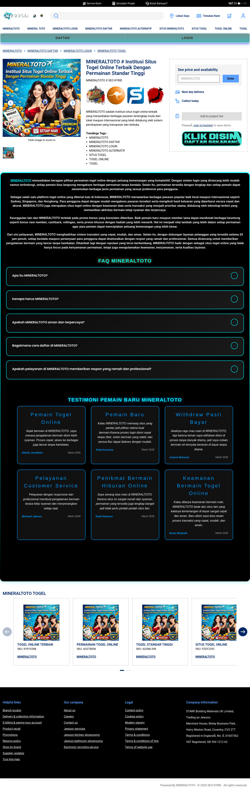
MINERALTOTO (11, 28)
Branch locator (12, 715)
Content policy (134, 715)
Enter (230, 78)
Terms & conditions (137, 739)
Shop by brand (12, 752)
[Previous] (7, 636)
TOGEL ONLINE (223, 28)
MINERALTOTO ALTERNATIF (136, 28)
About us (69, 715)
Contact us (71, 727)
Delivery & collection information (23, 721)
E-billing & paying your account (22, 727)
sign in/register (203, 125)
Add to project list (211, 116)
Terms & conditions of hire (142, 746)
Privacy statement (136, 733)
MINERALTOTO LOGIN (65, 28)
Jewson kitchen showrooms (82, 739)
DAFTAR (63, 38)
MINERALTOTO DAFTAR (98, 28)
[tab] (122, 675)
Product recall (12, 733)
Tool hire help (11, 764)
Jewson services (74, 733)
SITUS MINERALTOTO (171, 28)
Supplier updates (13, 758)
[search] (107, 16)
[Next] (242, 636)
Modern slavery (135, 727)
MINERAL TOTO (36, 28)
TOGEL (243, 28)
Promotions (10, 739)
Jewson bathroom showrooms (83, 746)
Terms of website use (138, 752)
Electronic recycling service (81, 752)
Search (55, 16)
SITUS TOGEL (199, 28)
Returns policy (12, 746)
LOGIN (187, 38)
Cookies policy (134, 721)
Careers (69, 721)
